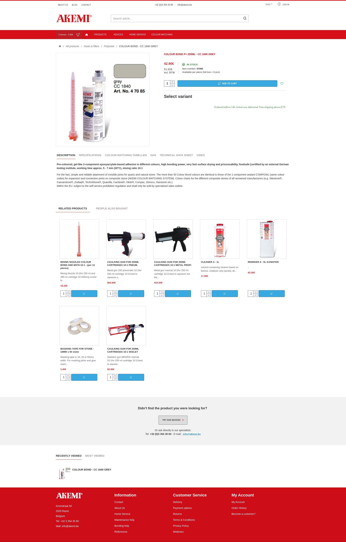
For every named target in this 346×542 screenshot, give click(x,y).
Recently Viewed (69, 451)
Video (200, 155)
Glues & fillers (91, 46)
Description (66, 155)
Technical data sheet (176, 155)
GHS (153, 155)
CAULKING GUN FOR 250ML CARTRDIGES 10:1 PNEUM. (123, 259)
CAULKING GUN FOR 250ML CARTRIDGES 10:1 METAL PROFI (172, 259)
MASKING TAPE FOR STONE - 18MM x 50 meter (77, 346)
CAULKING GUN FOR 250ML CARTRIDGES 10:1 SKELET (123, 346)
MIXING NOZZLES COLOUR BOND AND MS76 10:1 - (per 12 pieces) (77, 260)
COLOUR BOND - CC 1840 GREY (91, 465)
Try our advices (171, 415)
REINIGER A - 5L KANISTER (263, 257)
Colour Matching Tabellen (126, 155)
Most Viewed (95, 451)
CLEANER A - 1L (210, 257)
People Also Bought (112, 203)
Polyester (109, 46)
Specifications (90, 155)
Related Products (73, 203)
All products (72, 46)
